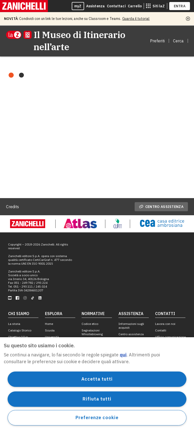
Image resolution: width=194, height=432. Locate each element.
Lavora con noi (165, 324)
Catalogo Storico (19, 330)
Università (52, 337)
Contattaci (116, 6)
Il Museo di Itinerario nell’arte (79, 41)
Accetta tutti (97, 379)
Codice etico (90, 324)
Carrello (135, 6)
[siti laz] (155, 6)
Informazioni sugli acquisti (131, 325)
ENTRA (180, 6)
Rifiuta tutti (97, 399)
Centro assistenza (161, 206)
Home (49, 324)
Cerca (178, 40)
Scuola (50, 330)
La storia (14, 324)
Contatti (160, 330)
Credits (12, 206)
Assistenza (95, 6)
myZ (78, 6)
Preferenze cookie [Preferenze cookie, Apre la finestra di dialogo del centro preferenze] (97, 417)
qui (123, 355)
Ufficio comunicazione (170, 337)
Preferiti (157, 40)
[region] (97, 384)
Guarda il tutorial (136, 18)
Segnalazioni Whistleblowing (92, 332)
